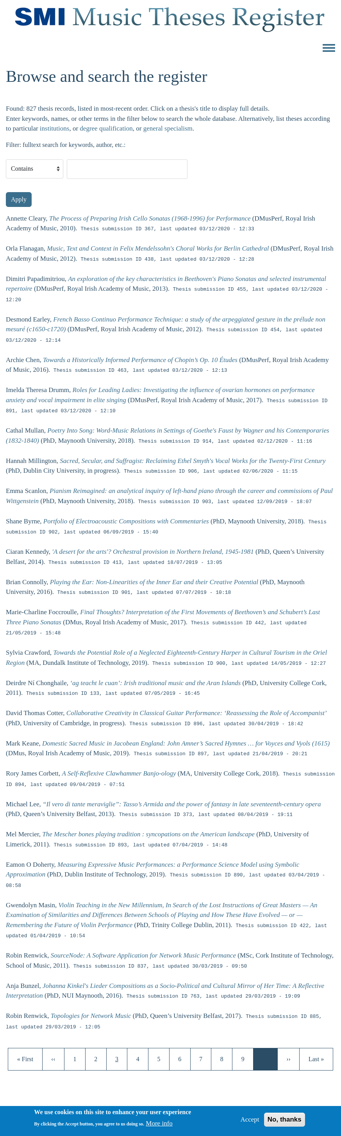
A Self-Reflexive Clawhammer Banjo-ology (119, 773)
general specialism (168, 128)
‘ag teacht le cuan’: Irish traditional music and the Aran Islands (155, 683)
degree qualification (106, 128)
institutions (55, 128)
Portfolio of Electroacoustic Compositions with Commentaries (126, 521)
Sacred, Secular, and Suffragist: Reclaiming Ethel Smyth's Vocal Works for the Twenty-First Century (192, 461)
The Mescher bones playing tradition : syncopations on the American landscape (148, 834)
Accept (249, 1122)
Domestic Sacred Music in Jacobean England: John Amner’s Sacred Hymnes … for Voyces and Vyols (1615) (186, 743)
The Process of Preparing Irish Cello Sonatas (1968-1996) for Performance (150, 218)
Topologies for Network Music (91, 1016)
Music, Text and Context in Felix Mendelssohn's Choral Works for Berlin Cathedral (158, 248)
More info (159, 1126)
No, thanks (285, 1122)
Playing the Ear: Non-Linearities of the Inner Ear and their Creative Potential (154, 582)
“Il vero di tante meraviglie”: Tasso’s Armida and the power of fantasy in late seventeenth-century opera (182, 804)
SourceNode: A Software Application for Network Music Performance (143, 955)
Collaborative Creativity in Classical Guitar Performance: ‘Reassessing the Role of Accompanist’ (196, 713)
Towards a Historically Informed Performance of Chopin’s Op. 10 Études (140, 360)
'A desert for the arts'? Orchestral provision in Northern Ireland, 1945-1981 (153, 551)
